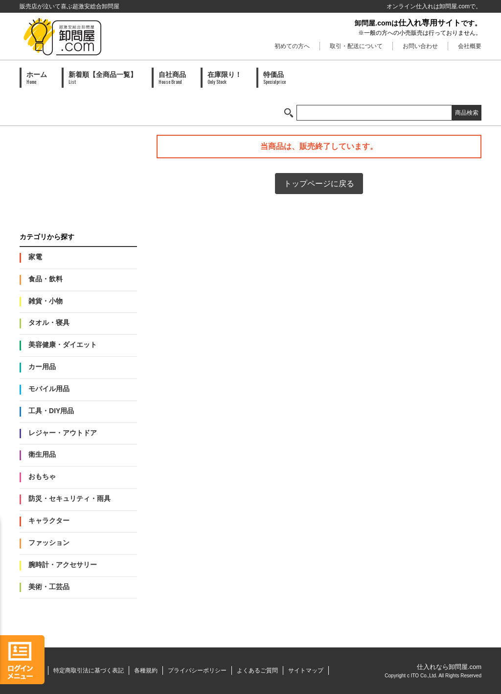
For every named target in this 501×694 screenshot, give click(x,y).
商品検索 (466, 112)
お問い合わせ (420, 46)
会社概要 (469, 46)
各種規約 (146, 670)
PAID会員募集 (78, 174)
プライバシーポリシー (197, 670)
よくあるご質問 (257, 670)
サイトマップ (305, 670)
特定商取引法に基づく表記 (88, 670)
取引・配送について (356, 46)
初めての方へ (292, 46)
